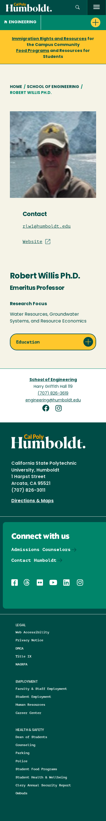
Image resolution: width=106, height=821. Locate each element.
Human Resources (30, 704)
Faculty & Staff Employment (41, 688)
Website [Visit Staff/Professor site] (32, 241)
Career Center (28, 713)
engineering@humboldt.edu (53, 400)
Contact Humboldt (34, 560)
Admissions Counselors (41, 549)
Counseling (25, 745)
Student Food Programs (36, 769)
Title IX (23, 656)
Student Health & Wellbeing (41, 777)
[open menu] (96, 7)
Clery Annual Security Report (43, 785)
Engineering (20, 22)
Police (21, 761)
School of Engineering (53, 87)
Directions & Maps (32, 501)
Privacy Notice (29, 640)
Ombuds (21, 793)
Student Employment (33, 696)
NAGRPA (21, 664)
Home (16, 87)
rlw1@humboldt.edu (47, 226)
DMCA (19, 648)
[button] (77, 7)
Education (28, 342)
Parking (22, 753)
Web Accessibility (32, 632)
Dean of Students (31, 737)
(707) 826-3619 (53, 393)
